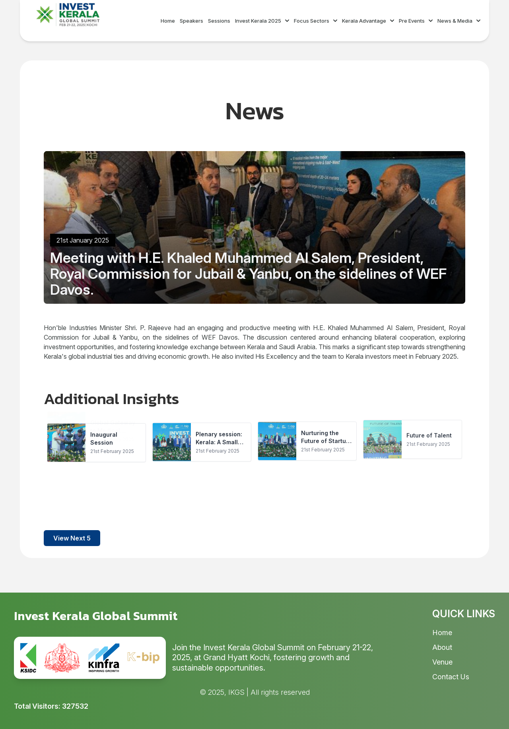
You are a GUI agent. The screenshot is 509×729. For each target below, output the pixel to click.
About (442, 647)
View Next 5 (72, 538)
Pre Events (416, 20)
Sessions (219, 20)
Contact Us (450, 677)
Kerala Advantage (368, 20)
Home (168, 20)
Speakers (191, 20)
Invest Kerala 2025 (262, 20)
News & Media (458, 20)
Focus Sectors (315, 20)
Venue (442, 662)
